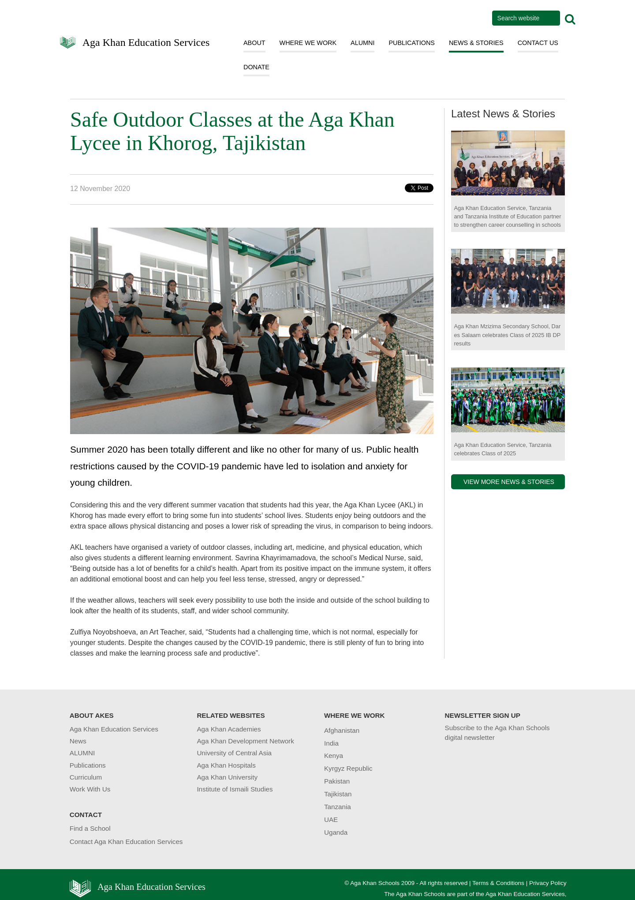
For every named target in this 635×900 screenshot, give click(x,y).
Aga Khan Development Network (245, 741)
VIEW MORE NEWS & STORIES (508, 481)
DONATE (256, 67)
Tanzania (337, 806)
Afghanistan (341, 730)
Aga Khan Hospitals (226, 765)
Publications (88, 765)
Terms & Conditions (498, 883)
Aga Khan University (227, 777)
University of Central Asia (234, 753)
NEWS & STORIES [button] (476, 42)
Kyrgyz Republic (348, 768)
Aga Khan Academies (229, 729)
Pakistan (337, 781)
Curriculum (86, 777)
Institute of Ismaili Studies (235, 789)
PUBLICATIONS (411, 42)
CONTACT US (538, 42)
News (78, 741)
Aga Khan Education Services (146, 42)
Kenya (333, 755)
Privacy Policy (548, 883)
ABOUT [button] (254, 42)
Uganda (335, 832)
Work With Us (90, 789)
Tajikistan (337, 794)
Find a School (90, 828)
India (331, 743)
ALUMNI (362, 42)
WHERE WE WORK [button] (308, 42)
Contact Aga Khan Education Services (126, 841)
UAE (331, 819)
